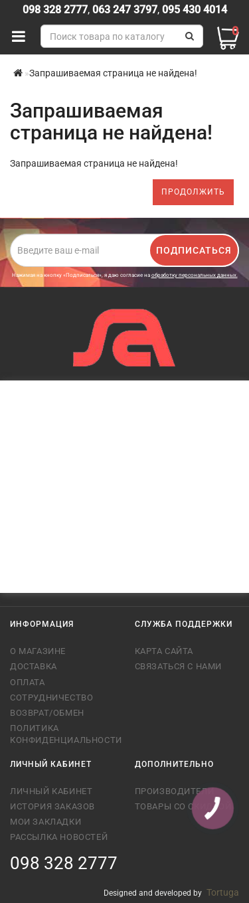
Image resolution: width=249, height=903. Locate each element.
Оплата (27, 682)
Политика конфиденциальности (62, 734)
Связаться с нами (178, 666)
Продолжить (193, 192)
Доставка (33, 666)
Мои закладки (45, 822)
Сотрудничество (51, 697)
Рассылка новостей (59, 837)
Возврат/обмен (47, 713)
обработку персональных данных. (194, 275)
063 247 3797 (124, 9)
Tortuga (223, 892)
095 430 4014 (193, 9)
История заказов (52, 806)
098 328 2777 (55, 9)
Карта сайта (164, 651)
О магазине (38, 651)
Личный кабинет (51, 791)
